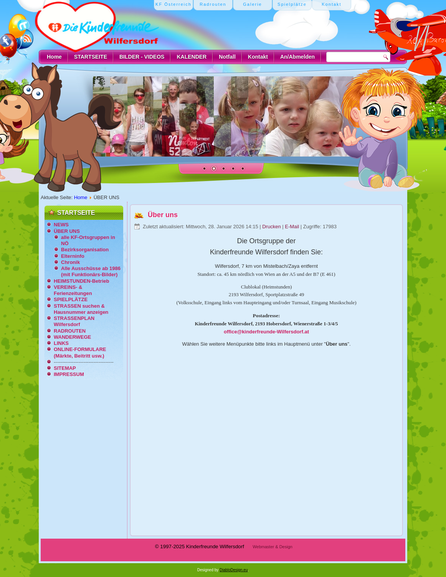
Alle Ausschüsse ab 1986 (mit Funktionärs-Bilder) (91, 271)
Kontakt (258, 57)
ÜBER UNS (67, 231)
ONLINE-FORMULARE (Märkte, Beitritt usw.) (80, 352)
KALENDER (191, 57)
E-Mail (292, 226)
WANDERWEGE (72, 337)
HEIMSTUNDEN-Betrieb (81, 281)
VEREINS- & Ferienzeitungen (73, 290)
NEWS (61, 225)
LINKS (61, 343)
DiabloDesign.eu (234, 570)
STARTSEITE (90, 57)
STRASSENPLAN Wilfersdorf (74, 321)
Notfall (227, 57)
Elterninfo (72, 256)
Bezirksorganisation (85, 249)
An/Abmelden (297, 57)
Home (54, 57)
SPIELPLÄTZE (71, 299)
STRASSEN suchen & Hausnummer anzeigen (81, 309)
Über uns (163, 215)
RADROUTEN (70, 331)
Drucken (272, 226)
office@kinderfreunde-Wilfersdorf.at (266, 332)
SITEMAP (65, 368)
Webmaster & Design (272, 546)
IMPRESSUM (69, 374)
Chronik (70, 262)
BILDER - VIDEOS (141, 57)
